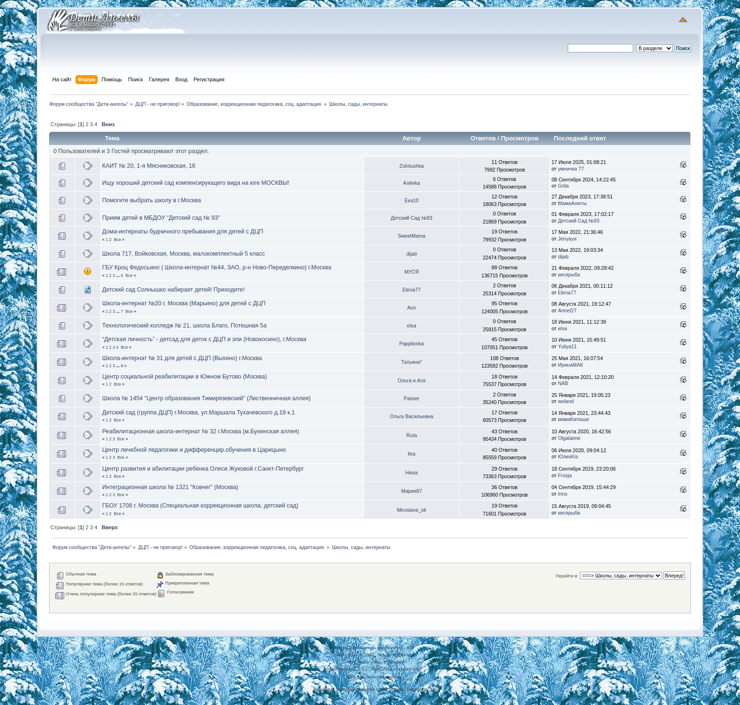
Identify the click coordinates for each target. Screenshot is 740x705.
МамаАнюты (572, 203)
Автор (411, 138)
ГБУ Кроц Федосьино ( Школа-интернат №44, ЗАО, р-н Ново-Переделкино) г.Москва (217, 267)
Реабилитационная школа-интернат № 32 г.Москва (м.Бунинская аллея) (200, 431)
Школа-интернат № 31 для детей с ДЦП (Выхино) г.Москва (182, 358)
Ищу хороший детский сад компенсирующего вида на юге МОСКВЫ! (195, 183)
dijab (411, 254)
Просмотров (519, 138)
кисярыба (569, 274)
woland (566, 401)
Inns (562, 494)
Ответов (483, 138)
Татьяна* (411, 362)
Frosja (565, 475)
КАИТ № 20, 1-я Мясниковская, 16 (148, 166)
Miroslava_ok (411, 510)
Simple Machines (395, 654)
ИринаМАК (570, 365)
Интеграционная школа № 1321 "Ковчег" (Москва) (170, 487)
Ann (411, 307)
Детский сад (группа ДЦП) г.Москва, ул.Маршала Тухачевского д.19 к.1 (198, 412)
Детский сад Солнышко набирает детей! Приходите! (173, 289)
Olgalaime (569, 438)
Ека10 (411, 200)
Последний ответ (580, 138)
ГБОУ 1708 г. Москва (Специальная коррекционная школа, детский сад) (200, 505)
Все (117, 239)
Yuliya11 (567, 346)
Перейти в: (566, 575)
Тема (112, 138)
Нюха (411, 472)
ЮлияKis (568, 456)
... (118, 275)
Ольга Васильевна (411, 416)
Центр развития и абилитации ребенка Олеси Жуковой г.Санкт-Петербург (203, 468)
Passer (412, 398)
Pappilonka (411, 343)
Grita (563, 186)
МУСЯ (411, 272)
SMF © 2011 (361, 654)
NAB (563, 383)
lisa (411, 453)
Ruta (411, 435)
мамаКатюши (573, 419)
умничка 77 (571, 169)
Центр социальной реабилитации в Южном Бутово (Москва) (184, 376)
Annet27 (567, 310)
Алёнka (411, 183)
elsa (411, 325)
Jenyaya (567, 238)
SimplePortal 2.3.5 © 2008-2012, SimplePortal (373, 668)
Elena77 (412, 289)
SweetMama (412, 236)
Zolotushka (411, 166)
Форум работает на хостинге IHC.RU (373, 647)
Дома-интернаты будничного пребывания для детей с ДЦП (182, 231)
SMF (339, 654)
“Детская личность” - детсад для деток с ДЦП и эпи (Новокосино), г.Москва (204, 339)
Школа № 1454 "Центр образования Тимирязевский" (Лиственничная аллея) (206, 398)
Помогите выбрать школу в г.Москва (151, 200)
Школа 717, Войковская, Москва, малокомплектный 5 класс (183, 253)
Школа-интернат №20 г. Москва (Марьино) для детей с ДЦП (184, 303)
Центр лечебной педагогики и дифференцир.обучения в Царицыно (194, 450)
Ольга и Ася (411, 380)
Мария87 (411, 491)
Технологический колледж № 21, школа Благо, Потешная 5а (184, 325)
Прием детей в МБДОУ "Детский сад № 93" (161, 218)
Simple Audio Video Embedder (373, 661)
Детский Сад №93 (411, 218)
